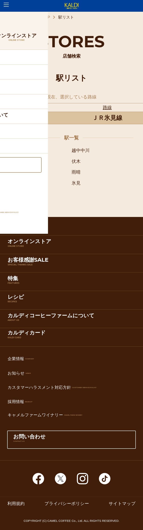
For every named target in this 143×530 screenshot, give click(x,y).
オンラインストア (72, 245)
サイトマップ (122, 503)
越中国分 (19, 172)
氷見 (76, 183)
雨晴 (76, 172)
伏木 (76, 161)
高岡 (14, 150)
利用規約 (16, 503)
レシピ (72, 301)
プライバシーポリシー (66, 503)
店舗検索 (72, 227)
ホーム (12, 17)
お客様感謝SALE (72, 264)
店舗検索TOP (38, 17)
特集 (72, 282)
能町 (14, 161)
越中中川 (81, 150)
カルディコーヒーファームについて (72, 319)
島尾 (14, 183)
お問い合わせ (71, 440)
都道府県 (36, 107)
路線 (107, 107)
